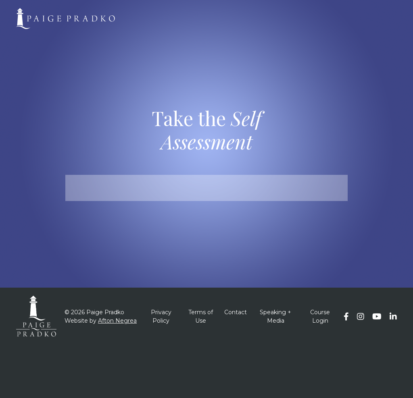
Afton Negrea (117, 320)
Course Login (320, 316)
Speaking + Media (275, 316)
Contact (235, 312)
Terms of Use (200, 316)
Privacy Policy (161, 316)
